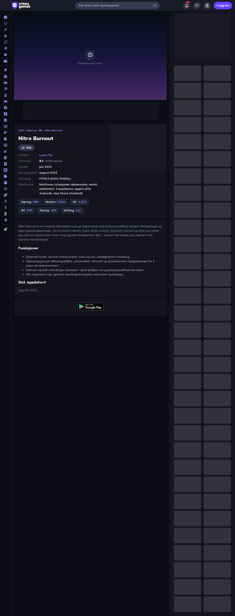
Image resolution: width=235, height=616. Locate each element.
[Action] (5, 70)
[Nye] (5, 29)
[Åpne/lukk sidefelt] (5, 5)
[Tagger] (5, 229)
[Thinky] (5, 220)
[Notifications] (186, 5)
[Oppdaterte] (5, 42)
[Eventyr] (5, 107)
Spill (21, 130)
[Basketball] (5, 76)
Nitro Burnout (53, 130)
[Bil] (5, 83)
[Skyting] (5, 189)
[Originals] (5, 48)
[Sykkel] (5, 207)
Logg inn (223, 5)
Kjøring (31, 130)
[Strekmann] (5, 201)
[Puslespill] (5, 176)
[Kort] (5, 157)
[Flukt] (5, 120)
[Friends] (207, 5)
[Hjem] (5, 17)
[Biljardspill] (5, 89)
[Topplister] (5, 61)
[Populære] (5, 36)
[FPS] (5, 132)
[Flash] (5, 114)
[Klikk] (5, 151)
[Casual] (5, 95)
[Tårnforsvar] (5, 214)
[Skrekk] (5, 182)
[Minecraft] (5, 170)
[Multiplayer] (5, 54)
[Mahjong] (5, 164)
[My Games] (196, 5)
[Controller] (5, 101)
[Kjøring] (5, 145)
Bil (40, 130)
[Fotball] (5, 126)
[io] (5, 139)
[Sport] (5, 195)
